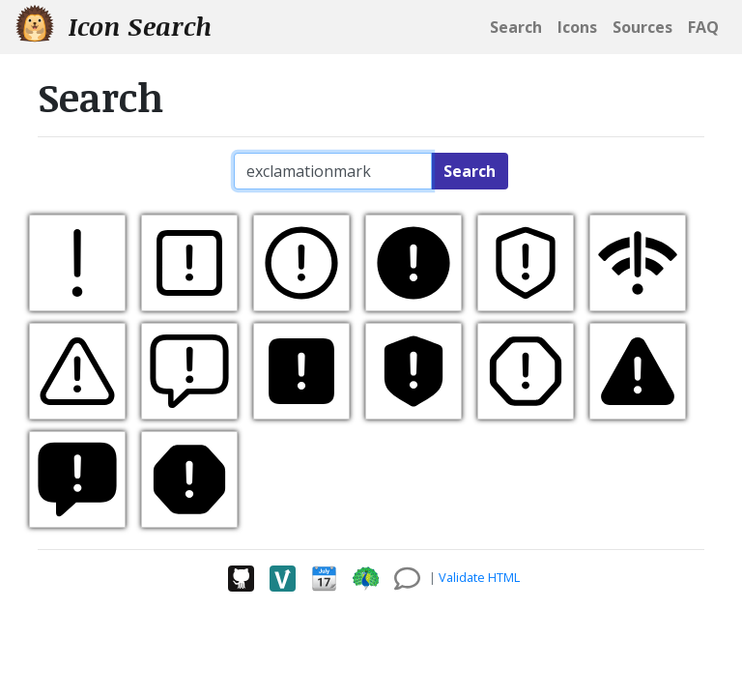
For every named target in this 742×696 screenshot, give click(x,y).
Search (469, 171)
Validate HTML (479, 577)
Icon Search (113, 26)
